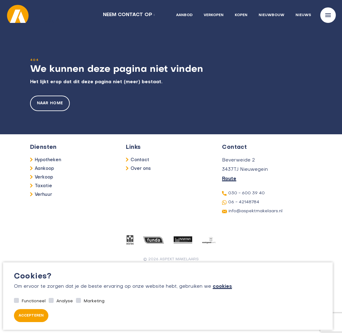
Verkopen (214, 15)
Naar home (50, 103)
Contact (140, 160)
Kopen (241, 15)
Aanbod (184, 15)
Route (229, 179)
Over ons (141, 168)
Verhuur (43, 194)
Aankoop (44, 168)
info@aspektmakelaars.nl (252, 211)
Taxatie (43, 186)
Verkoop (44, 177)
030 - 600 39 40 (243, 193)
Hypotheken (48, 160)
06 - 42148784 (240, 202)
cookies (222, 286)
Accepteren (31, 315)
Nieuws (303, 15)
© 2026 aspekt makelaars (171, 259)
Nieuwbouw (271, 15)
